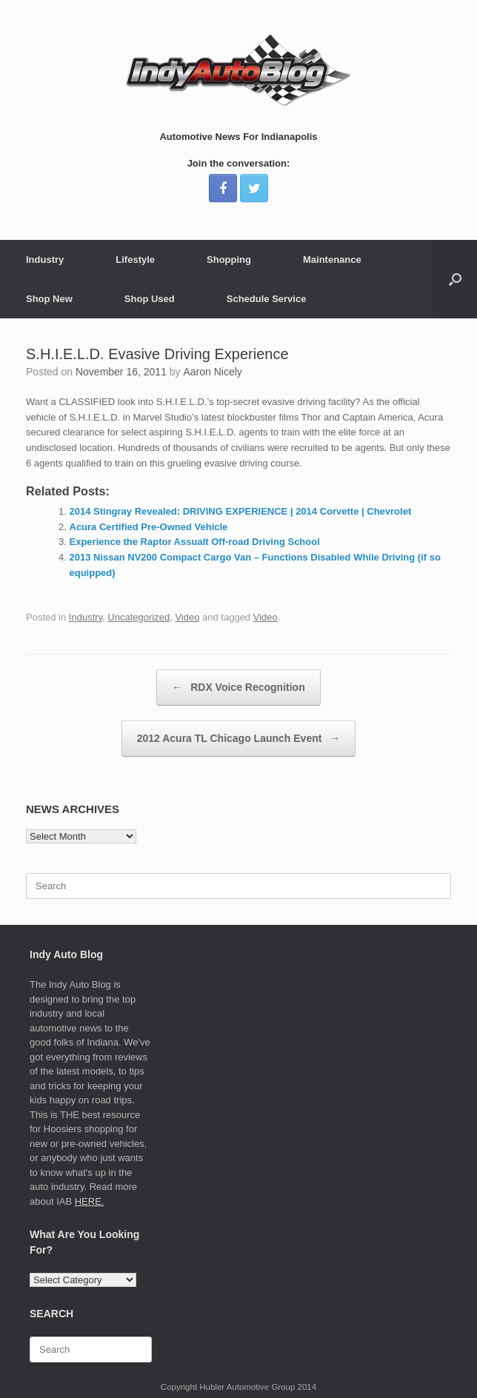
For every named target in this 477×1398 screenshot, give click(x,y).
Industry (45, 259)
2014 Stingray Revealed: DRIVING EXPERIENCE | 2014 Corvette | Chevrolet (241, 511)
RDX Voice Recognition (238, 687)
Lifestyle (135, 259)
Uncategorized (138, 617)
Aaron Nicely (213, 372)
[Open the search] (455, 279)
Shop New (49, 298)
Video (187, 617)
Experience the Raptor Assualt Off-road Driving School (195, 541)
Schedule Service (267, 298)
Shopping (229, 259)
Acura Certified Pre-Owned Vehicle (149, 526)
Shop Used (149, 298)
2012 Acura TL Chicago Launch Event (239, 738)
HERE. (89, 1201)
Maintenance (332, 259)
